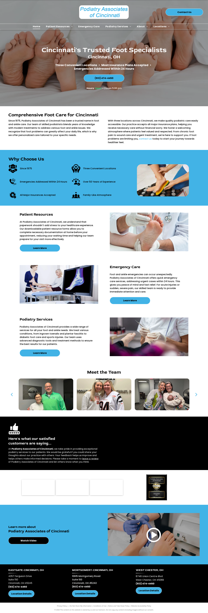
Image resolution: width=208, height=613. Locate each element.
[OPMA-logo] (38, 487)
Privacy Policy (62, 606)
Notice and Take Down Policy (119, 606)
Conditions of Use (99, 606)
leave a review (90, 458)
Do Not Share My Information (81, 606)
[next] (196, 394)
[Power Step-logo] (106, 487)
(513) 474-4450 (17, 586)
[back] (11, 394)
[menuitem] (36, 26)
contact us (145, 138)
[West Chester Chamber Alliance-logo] (72, 487)
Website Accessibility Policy (141, 606)
